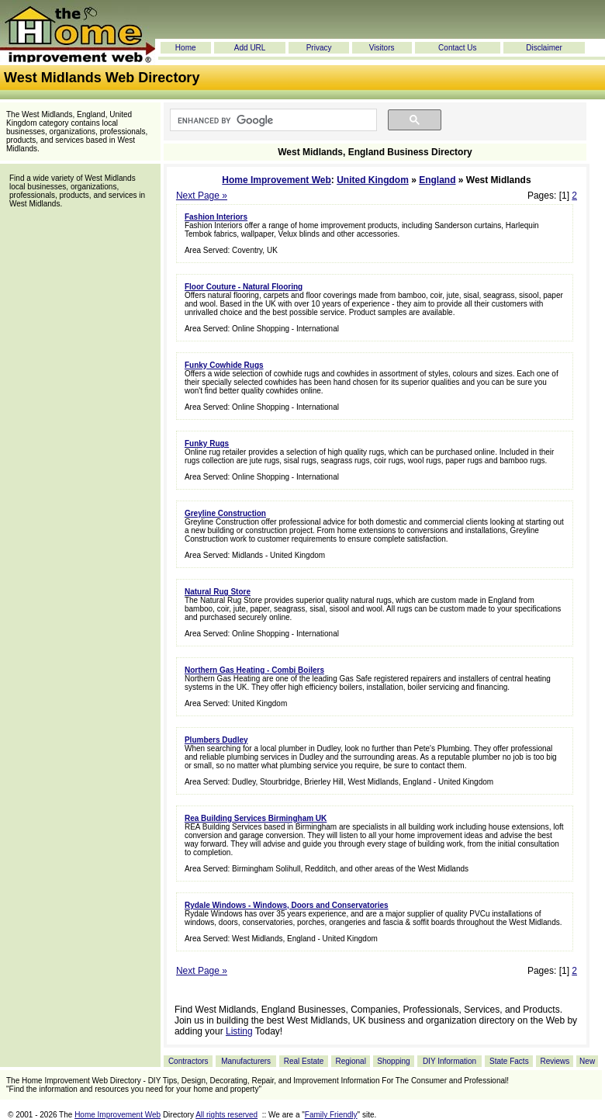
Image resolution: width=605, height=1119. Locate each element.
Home (185, 47)
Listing (239, 1031)
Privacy (319, 47)
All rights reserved (226, 1114)
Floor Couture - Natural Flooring (243, 286)
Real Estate (304, 1061)
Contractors (188, 1061)
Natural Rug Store (218, 591)
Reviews (554, 1061)
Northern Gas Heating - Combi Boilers (254, 670)
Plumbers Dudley (216, 740)
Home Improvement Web (276, 180)
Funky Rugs (207, 443)
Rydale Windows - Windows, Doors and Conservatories (287, 905)
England (437, 180)
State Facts (509, 1061)
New (587, 1061)
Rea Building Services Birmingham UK (256, 818)
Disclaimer (544, 47)
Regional (350, 1061)
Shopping (393, 1061)
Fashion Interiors (216, 217)
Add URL (250, 47)
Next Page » (201, 195)
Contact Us (457, 47)
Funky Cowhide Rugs (224, 365)
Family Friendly (331, 1114)
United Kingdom (373, 180)
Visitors (382, 47)
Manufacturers (246, 1061)
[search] (272, 120)
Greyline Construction (225, 513)
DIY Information (449, 1061)
